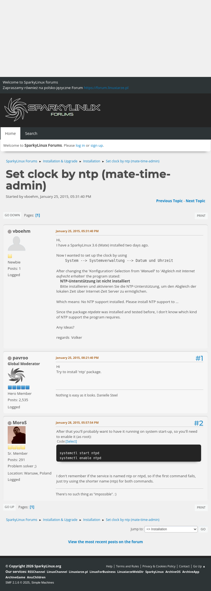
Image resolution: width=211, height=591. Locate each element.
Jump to (137, 529)
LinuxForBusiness (102, 572)
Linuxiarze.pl (78, 572)
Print (201, 215)
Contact (184, 566)
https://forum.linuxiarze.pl (106, 87)
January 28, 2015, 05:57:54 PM (77, 422)
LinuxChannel (57, 572)
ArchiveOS (173, 572)
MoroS (20, 423)
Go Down (12, 215)
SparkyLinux (154, 572)
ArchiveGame (15, 577)
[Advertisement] (105, 38)
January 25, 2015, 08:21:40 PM (77, 358)
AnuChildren (36, 577)
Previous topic (169, 200)
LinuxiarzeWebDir (130, 572)
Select (71, 441)
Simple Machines (42, 582)
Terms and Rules (127, 566)
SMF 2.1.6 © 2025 (17, 582)
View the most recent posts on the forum (105, 541)
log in (80, 145)
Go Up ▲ (199, 566)
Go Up (9, 507)
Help (109, 566)
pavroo (20, 358)
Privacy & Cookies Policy (158, 566)
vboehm (21, 231)
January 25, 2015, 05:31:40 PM (77, 231)
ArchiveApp (190, 572)
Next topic (195, 200)
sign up (97, 145)
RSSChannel (36, 572)
